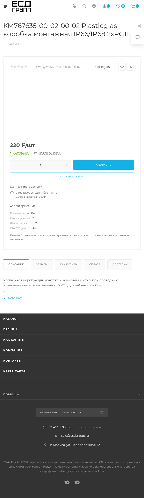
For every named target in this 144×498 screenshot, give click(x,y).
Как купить (68, 264)
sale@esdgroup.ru (75, 436)
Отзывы (42, 264)
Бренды (10, 329)
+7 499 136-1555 (60, 427)
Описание (16, 264)
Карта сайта (14, 371)
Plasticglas (101, 67)
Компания (12, 350)
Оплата (94, 264)
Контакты (12, 360)
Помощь (11, 394)
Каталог (10, 318)
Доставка (120, 264)
